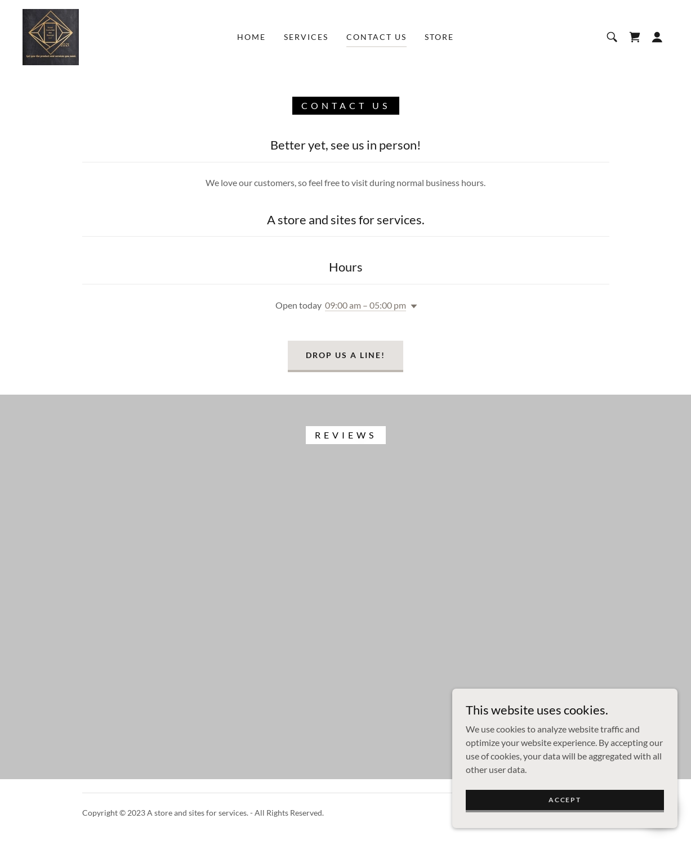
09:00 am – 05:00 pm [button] (365, 305)
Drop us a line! (345, 355)
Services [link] (306, 37)
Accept (565, 799)
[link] (51, 35)
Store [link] (439, 37)
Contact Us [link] (376, 37)
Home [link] (251, 37)
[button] (657, 37)
